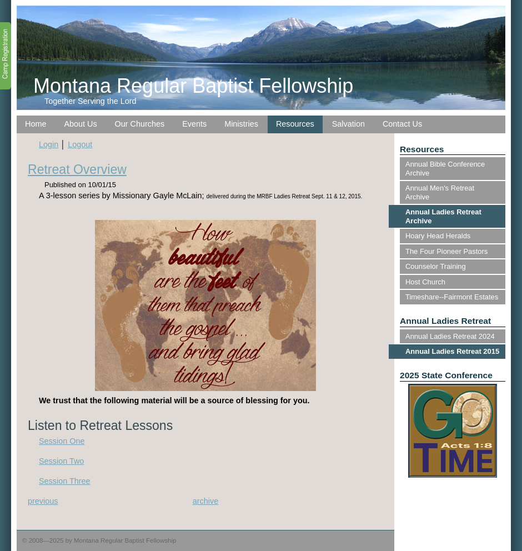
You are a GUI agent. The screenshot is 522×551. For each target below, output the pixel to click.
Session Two (61, 461)
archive (205, 501)
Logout (80, 144)
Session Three (65, 481)
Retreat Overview (77, 169)
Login (48, 144)
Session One (61, 441)
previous (43, 501)
